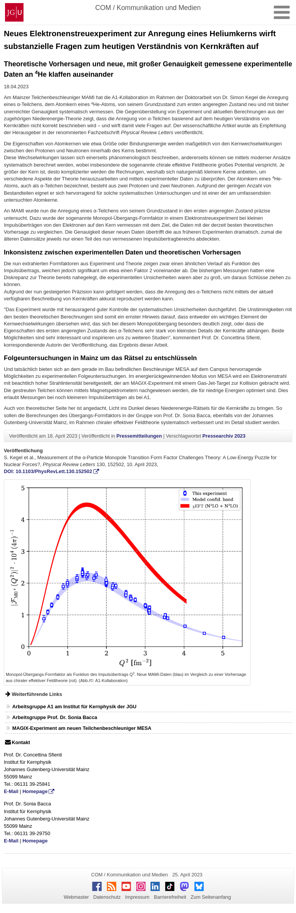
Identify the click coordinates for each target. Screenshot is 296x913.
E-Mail (11, 791)
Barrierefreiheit (170, 897)
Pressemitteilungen (139, 436)
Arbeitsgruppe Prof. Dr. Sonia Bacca (54, 717)
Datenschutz (107, 897)
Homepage (34, 791)
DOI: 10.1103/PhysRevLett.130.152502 (48, 471)
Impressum (137, 897)
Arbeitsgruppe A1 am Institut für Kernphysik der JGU (74, 706)
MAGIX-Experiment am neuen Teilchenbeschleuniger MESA (81, 728)
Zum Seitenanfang (210, 897)
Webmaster (76, 897)
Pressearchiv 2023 (224, 436)
